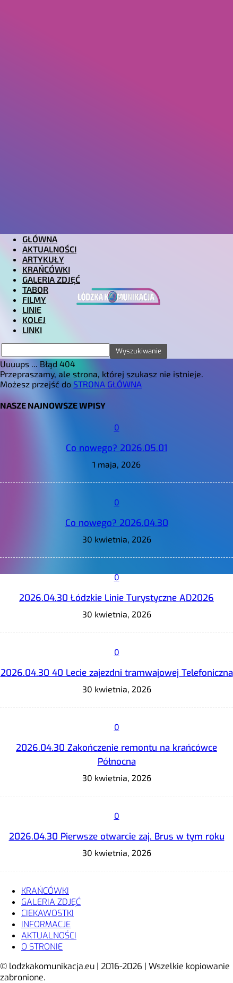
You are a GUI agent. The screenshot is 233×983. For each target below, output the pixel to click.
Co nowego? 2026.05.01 (116, 448)
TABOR (35, 289)
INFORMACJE (46, 924)
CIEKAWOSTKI (47, 913)
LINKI (32, 330)
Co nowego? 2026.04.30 (116, 523)
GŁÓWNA (39, 239)
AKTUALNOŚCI (49, 249)
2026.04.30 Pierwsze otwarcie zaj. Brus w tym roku (117, 837)
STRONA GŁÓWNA (107, 384)
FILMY (34, 299)
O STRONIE (42, 946)
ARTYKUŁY (43, 259)
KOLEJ (34, 320)
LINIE (31, 309)
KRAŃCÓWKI (46, 269)
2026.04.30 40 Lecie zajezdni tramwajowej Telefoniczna (117, 673)
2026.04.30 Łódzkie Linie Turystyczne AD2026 (116, 598)
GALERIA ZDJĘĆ (51, 279)
